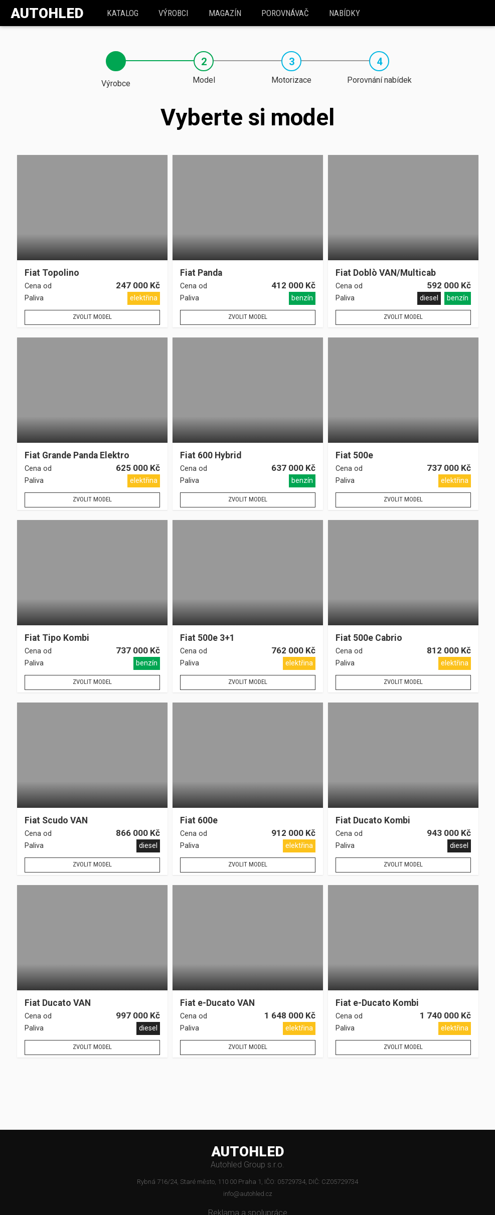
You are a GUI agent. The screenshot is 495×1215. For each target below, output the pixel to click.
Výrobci (173, 13)
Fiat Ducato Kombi (373, 820)
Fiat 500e (354, 455)
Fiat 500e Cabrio (369, 638)
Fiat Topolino (52, 273)
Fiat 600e (199, 820)
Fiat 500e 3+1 (207, 638)
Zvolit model (92, 316)
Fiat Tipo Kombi (57, 638)
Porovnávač (285, 13)
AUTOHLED (247, 1152)
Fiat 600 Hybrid (210, 455)
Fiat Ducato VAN (58, 1003)
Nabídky (344, 13)
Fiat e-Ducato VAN (217, 1003)
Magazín (225, 13)
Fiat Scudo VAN (56, 820)
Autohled (47, 13)
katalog (122, 13)
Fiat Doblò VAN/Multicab (386, 273)
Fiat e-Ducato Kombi (377, 1003)
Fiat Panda (201, 273)
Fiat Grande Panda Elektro (77, 455)
